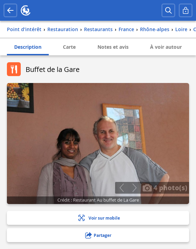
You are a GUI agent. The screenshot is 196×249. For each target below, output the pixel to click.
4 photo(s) (164, 187)
